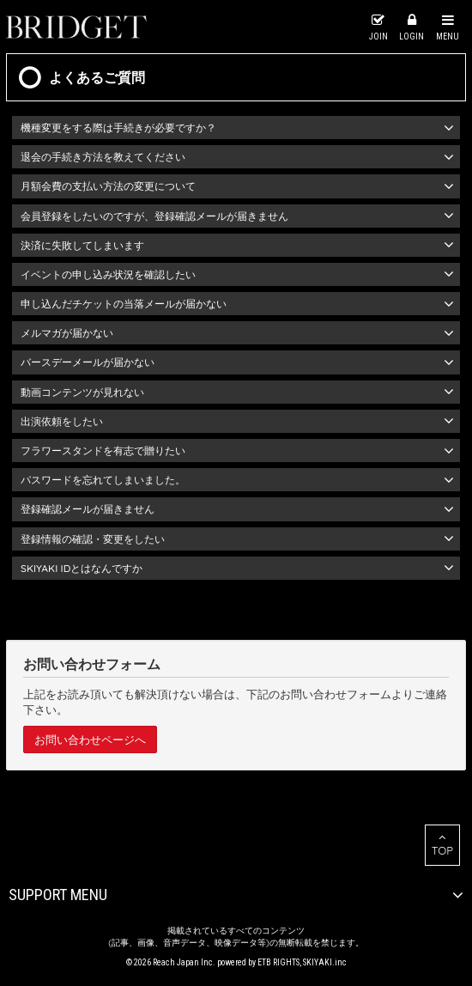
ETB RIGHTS (278, 962)
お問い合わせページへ (90, 739)
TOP (442, 844)
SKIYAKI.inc (325, 962)
